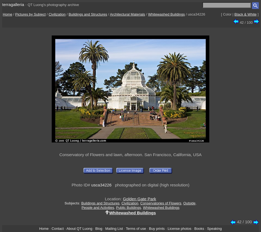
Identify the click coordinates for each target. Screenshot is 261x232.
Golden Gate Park (139, 199)
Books (199, 229)
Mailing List (114, 229)
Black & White (245, 14)
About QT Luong (79, 229)
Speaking (214, 229)
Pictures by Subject (30, 14)
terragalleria (13, 4)
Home (7, 14)
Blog (98, 229)
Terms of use (136, 229)
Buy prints (157, 229)
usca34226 (101, 185)
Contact (57, 229)
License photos (180, 229)
